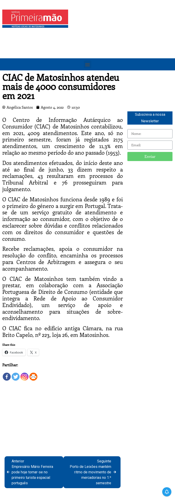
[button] (87, 64)
